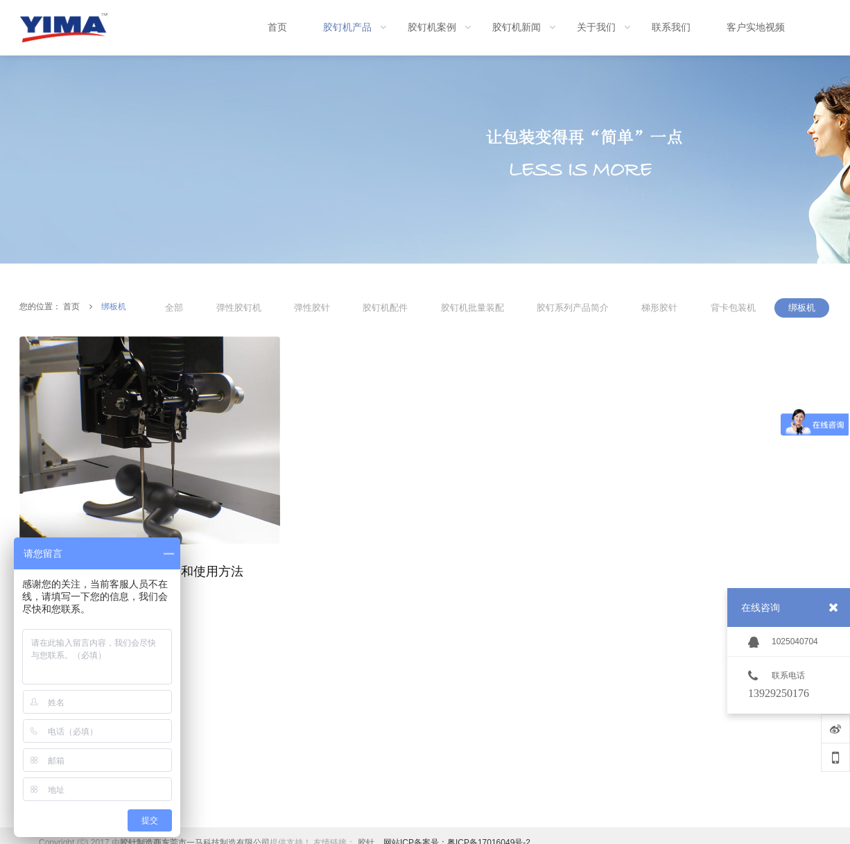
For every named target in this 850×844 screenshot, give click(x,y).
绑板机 (113, 306)
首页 (71, 306)
